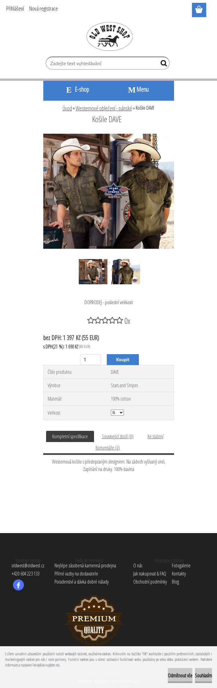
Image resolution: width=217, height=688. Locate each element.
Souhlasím (203, 675)
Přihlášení (15, 8)
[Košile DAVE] (108, 136)
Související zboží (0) (118, 436)
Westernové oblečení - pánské (104, 108)
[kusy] (90, 359)
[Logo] (108, 36)
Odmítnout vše (180, 675)
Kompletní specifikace (70, 436)
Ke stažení (155, 436)
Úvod (67, 108)
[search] (162, 64)
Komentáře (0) (108, 447)
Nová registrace (43, 8)
